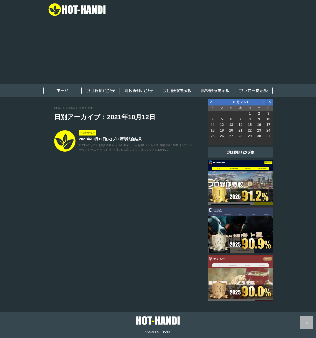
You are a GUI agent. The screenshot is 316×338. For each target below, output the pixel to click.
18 (213, 130)
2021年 (70, 108)
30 (259, 136)
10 (268, 119)
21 (240, 130)
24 (268, 130)
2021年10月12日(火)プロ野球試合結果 (108, 139)
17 (268, 125)
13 (231, 125)
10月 (81, 108)
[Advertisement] (158, 51)
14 (240, 125)
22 (250, 130)
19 (222, 130)
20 (231, 130)
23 (259, 130)
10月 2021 (240, 102)
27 (231, 136)
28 (240, 136)
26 (222, 136)
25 (213, 136)
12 (222, 125)
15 (250, 125)
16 (259, 125)
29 (250, 136)
